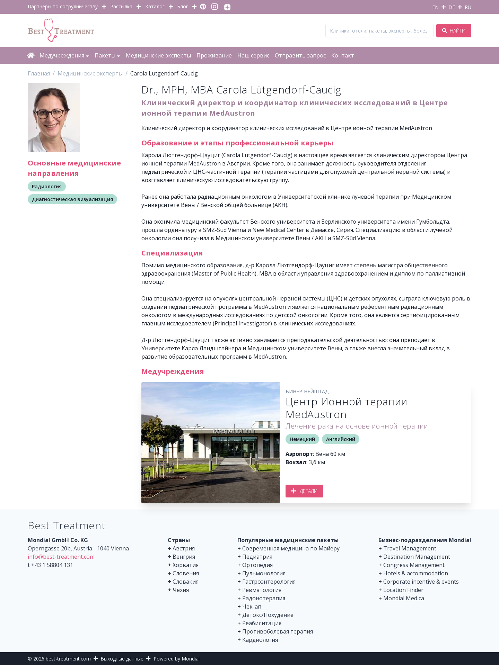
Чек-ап (251, 606)
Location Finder (403, 590)
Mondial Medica (403, 598)
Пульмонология (264, 573)
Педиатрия (257, 556)
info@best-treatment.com (61, 556)
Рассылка (121, 6)
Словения (186, 573)
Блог (182, 6)
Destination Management (416, 556)
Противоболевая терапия (277, 631)
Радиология (47, 186)
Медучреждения (64, 55)
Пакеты (107, 55)
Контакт (342, 55)
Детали (304, 491)
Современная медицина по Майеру (291, 548)
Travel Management (409, 548)
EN (435, 7)
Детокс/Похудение (268, 615)
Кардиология (260, 640)
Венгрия (184, 556)
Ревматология (261, 590)
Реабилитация (261, 623)
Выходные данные (121, 658)
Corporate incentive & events (421, 581)
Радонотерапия (263, 598)
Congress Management (414, 565)
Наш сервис (253, 55)
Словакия (186, 581)
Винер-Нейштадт (309, 391)
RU (468, 7)
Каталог (155, 6)
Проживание (214, 55)
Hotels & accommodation (415, 573)
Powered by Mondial (177, 658)
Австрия (184, 548)
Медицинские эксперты (158, 55)
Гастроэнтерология (269, 581)
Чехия (181, 590)
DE (451, 7)
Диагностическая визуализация (72, 199)
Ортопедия (257, 565)
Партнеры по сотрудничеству (63, 6)
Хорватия (186, 565)
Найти (453, 30)
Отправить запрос (300, 55)
